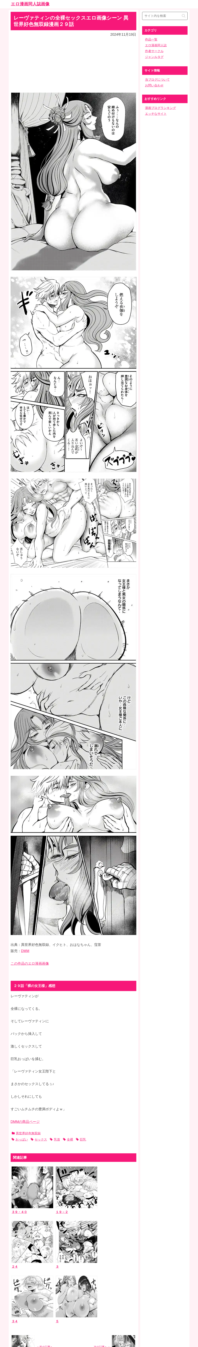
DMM (25, 951)
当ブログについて (157, 79)
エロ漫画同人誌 (156, 45)
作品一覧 (151, 39)
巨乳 (81, 1139)
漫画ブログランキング (160, 108)
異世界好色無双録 (26, 1133)
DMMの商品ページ (25, 1122)
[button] (183, 16)
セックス (39, 1139)
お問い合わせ (154, 85)
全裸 (68, 1139)
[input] (165, 16)
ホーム (99, 1316)
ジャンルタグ (154, 57)
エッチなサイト (156, 113)
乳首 (55, 1139)
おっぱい (20, 1139)
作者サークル (154, 51)
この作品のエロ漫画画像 (30, 963)
